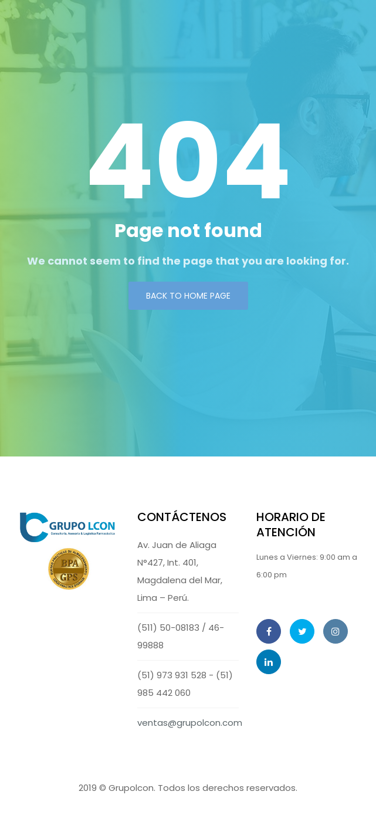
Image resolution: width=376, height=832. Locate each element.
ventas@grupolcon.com (189, 722)
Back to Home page (188, 296)
